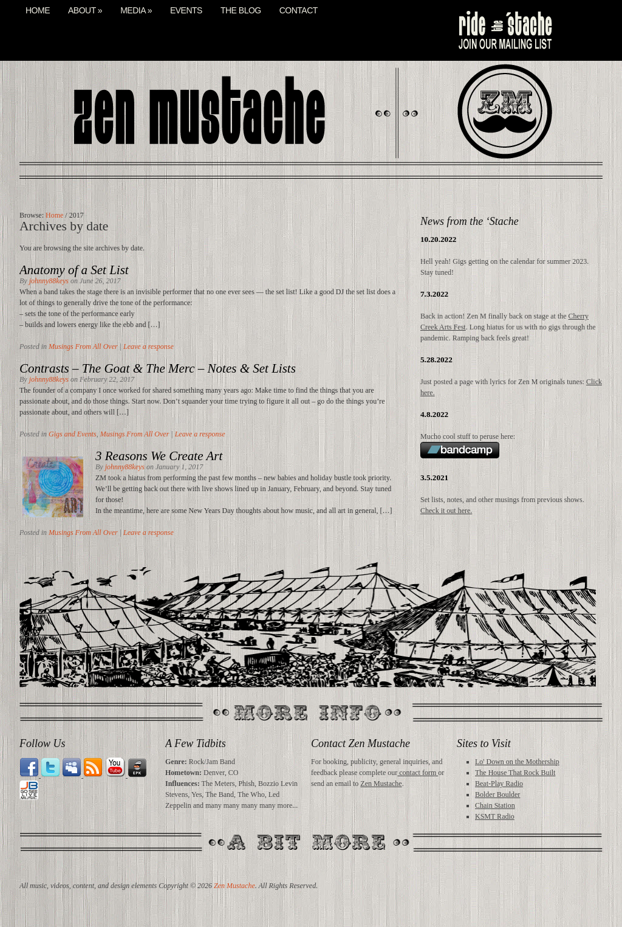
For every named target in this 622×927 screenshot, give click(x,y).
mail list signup (504, 30)
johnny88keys (49, 281)
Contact (298, 10)
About (85, 10)
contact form (417, 772)
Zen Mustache (381, 783)
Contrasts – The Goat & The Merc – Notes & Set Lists (157, 368)
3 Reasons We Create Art (158, 456)
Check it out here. (446, 510)
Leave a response (148, 346)
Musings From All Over (83, 346)
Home (38, 10)
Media (136, 10)
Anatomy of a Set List (74, 270)
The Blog (240, 10)
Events (186, 10)
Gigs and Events (73, 434)
